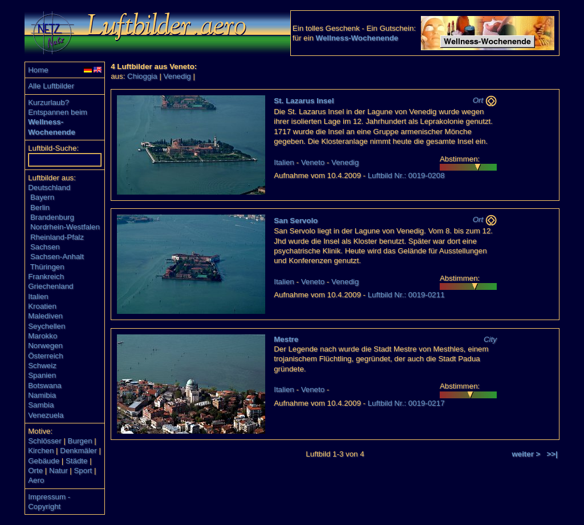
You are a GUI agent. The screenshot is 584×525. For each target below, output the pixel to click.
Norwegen (45, 345)
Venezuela (45, 415)
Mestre (286, 339)
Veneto (313, 162)
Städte (77, 461)
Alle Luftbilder (51, 86)
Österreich (45, 356)
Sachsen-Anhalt (57, 256)
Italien (38, 296)
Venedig (177, 76)
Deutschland (49, 187)
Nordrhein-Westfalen (65, 227)
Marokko (42, 336)
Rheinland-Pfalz (57, 237)
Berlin (40, 207)
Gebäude (43, 461)
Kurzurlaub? (48, 102)
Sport (83, 470)
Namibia (42, 395)
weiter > (526, 454)
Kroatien (42, 306)
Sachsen (45, 247)
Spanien (42, 375)
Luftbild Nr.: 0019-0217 (406, 403)
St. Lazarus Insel (304, 100)
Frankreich (46, 276)
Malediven (45, 316)
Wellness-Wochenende (357, 38)
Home (38, 70)
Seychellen (46, 326)
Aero (36, 480)
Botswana (45, 385)
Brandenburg (52, 217)
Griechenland (50, 286)
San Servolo (296, 220)
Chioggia (142, 76)
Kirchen (41, 450)
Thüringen (47, 266)
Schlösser (45, 441)
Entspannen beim (57, 112)
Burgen (80, 441)
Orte (35, 470)
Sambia (41, 405)
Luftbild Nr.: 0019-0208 (406, 175)
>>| (552, 454)
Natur (58, 470)
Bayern (42, 197)
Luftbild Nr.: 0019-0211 (406, 294)
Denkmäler (78, 450)
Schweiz (42, 365)
